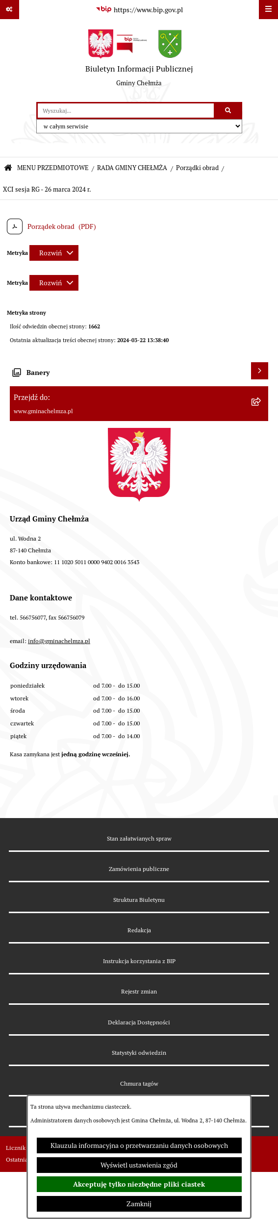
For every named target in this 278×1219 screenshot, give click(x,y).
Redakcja (139, 930)
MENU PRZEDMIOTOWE (53, 168)
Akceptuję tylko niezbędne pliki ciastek (139, 1184)
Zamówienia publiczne (139, 868)
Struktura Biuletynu (139, 899)
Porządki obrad (197, 168)
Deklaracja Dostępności (139, 1022)
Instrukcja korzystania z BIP (139, 961)
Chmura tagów (139, 1083)
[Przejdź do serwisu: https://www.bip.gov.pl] (139, 10)
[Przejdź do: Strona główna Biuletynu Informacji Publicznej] (8, 168)
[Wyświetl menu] (268, 9)
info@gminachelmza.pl (59, 641)
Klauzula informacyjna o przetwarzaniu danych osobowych (139, 1145)
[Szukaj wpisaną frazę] (228, 110)
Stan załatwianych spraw (139, 838)
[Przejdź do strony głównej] (139, 61)
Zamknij (139, 1203)
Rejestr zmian (139, 991)
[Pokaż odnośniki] (9, 9)
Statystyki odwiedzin (139, 1052)
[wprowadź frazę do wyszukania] (125, 110)
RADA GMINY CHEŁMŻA (132, 168)
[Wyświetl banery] (259, 370)
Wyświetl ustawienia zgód (139, 1165)
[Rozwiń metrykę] (53, 253)
